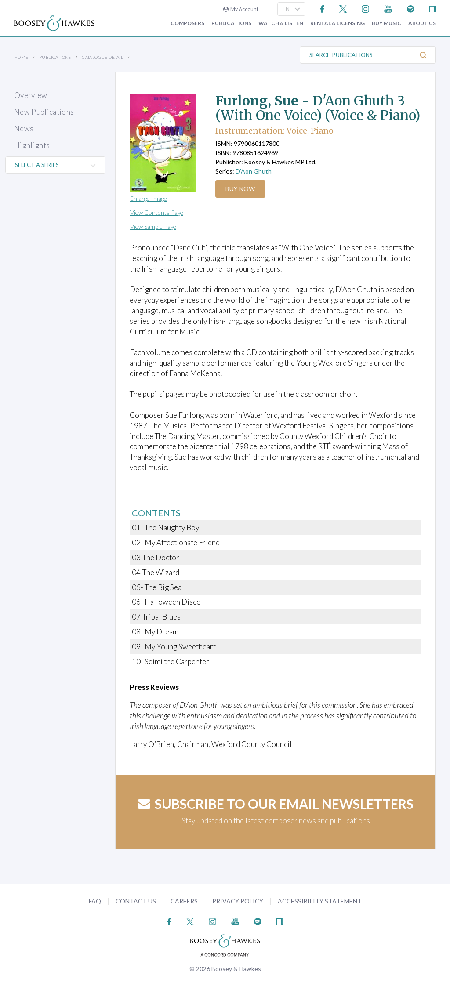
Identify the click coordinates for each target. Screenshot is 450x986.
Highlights (32, 145)
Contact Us (136, 901)
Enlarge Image (148, 198)
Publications (231, 23)
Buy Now (241, 188)
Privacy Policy (237, 901)
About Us (422, 23)
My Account (240, 9)
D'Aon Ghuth (254, 171)
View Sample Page (153, 226)
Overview (30, 95)
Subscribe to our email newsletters (276, 804)
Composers (187, 23)
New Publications (44, 111)
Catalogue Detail (102, 57)
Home (21, 57)
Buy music (386, 23)
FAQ (95, 901)
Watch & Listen (280, 23)
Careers (184, 901)
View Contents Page (156, 212)
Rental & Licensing (337, 23)
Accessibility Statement (320, 901)
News (23, 128)
